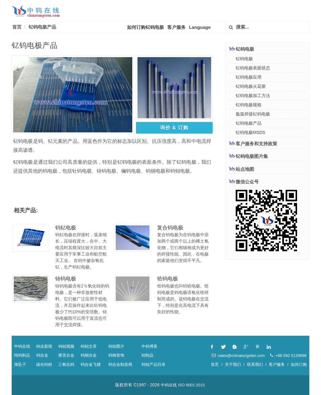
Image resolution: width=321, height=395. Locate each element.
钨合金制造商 (120, 364)
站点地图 (241, 169)
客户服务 (176, 27)
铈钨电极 (65, 279)
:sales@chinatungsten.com (238, 355)
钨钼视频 (66, 346)
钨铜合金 (89, 355)
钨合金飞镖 (91, 364)
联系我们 (255, 364)
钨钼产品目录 (153, 364)
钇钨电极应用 (248, 77)
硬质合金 (66, 355)
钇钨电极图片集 (248, 156)
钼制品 (147, 355)
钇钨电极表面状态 (253, 67)
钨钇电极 (65, 228)
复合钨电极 (170, 228)
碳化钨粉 (44, 364)
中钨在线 (22, 346)
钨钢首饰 (116, 355)
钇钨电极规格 (248, 104)
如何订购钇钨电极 (145, 27)
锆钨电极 (167, 279)
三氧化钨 (66, 364)
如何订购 (299, 364)
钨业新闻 (44, 346)
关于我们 (233, 364)
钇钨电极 (241, 49)
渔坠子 (20, 364)
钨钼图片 (116, 346)
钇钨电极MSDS (250, 132)
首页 (16, 26)
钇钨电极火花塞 (251, 86)
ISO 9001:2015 (191, 385)
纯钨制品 (22, 355)
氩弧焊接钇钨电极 (253, 113)
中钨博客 (149, 346)
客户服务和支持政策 (253, 143)
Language (200, 27)
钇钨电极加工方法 (253, 95)
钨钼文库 (89, 346)
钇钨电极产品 (42, 26)
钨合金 (42, 355)
